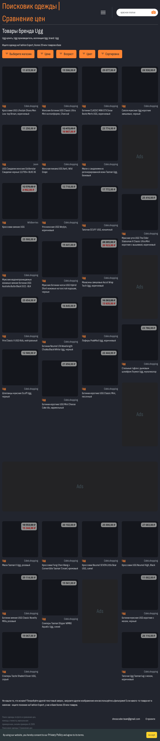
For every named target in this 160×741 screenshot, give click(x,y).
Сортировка (110, 54)
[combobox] (137, 12)
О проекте (150, 719)
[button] (103, 12)
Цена (45, 54)
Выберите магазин (18, 54)
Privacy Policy (55, 735)
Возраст (66, 54)
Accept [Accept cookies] (151, 735)
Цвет (87, 54)
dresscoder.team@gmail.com (126, 719)
